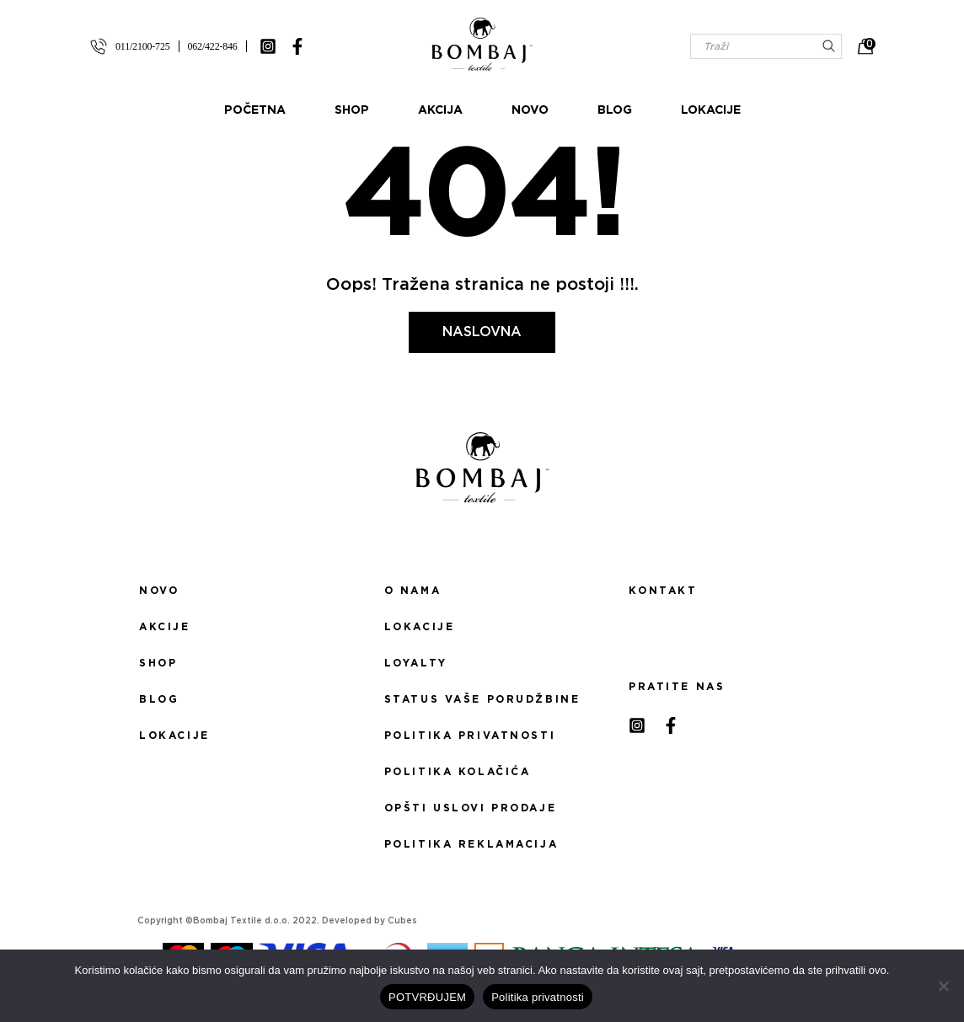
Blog (614, 110)
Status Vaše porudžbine (482, 699)
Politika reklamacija (471, 844)
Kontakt (663, 591)
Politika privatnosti (469, 735)
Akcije (164, 627)
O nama (412, 591)
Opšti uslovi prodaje (470, 808)
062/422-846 (213, 46)
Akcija (440, 110)
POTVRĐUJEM (427, 997)
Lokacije (711, 110)
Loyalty (415, 663)
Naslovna (482, 332)
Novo (530, 110)
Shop (352, 110)
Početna (255, 110)
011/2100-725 (142, 46)
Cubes (402, 921)
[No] (943, 985)
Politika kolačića (457, 772)
